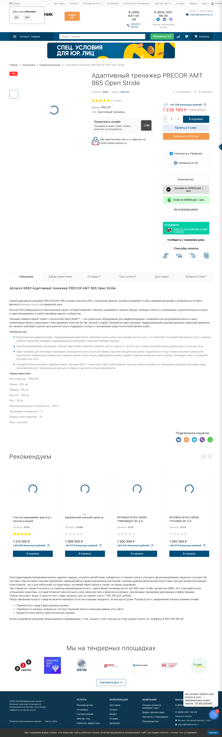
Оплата (74, 3)
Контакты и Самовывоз (137, 3)
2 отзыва (116, 100)
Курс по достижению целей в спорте (190, 230)
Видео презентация (153, 712)
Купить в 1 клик (186, 127)
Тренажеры (28, 65)
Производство (162, 36)
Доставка (59, 3)
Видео (193, 3)
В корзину (196, 119)
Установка (113, 3)
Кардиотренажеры (50, 65)
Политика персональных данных (25, 721)
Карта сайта (51, 721)
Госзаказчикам (85, 714)
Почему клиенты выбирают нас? (151, 706)
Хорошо (213, 732)
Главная (13, 65)
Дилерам (115, 723)
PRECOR (124, 92)
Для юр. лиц (83, 718)
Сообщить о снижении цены (186, 239)
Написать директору (88, 723)
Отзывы (180, 3)
